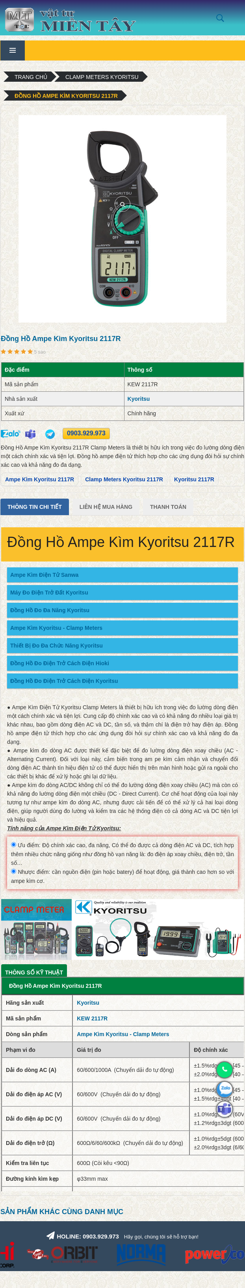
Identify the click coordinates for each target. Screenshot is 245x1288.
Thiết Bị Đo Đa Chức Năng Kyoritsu (56, 645)
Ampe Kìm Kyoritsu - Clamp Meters (56, 628)
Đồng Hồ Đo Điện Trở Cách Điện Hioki (59, 663)
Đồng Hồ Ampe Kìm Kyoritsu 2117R (66, 96)
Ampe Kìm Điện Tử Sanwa (44, 575)
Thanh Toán (168, 507)
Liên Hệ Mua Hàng (106, 507)
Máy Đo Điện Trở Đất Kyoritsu (49, 592)
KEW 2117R (92, 1018)
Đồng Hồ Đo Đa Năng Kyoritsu (49, 610)
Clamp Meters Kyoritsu (102, 77)
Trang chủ (31, 77)
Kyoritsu (139, 399)
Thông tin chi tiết (34, 507)
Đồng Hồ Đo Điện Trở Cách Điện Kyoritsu (64, 681)
